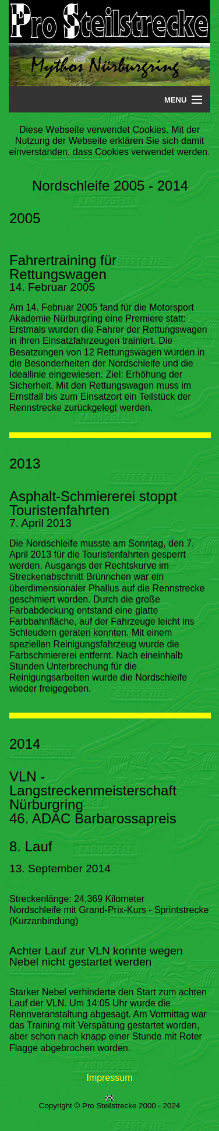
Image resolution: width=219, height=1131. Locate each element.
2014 (24, 744)
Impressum (109, 1078)
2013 (24, 463)
